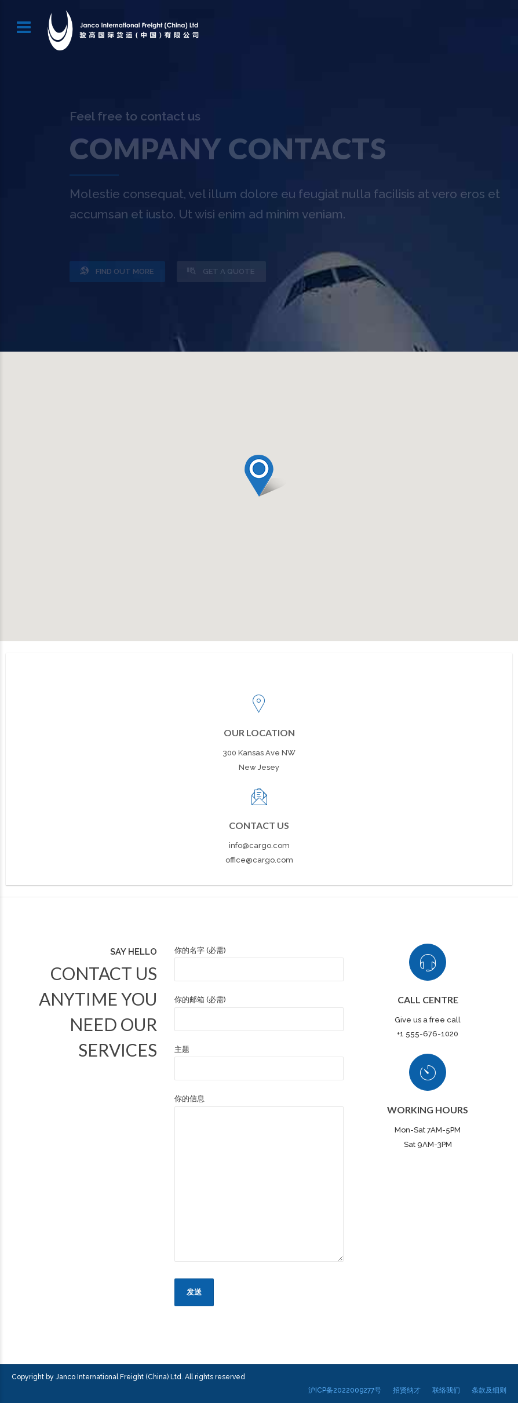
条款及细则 (489, 1390)
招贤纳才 (407, 1390)
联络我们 (446, 1390)
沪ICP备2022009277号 (344, 1390)
